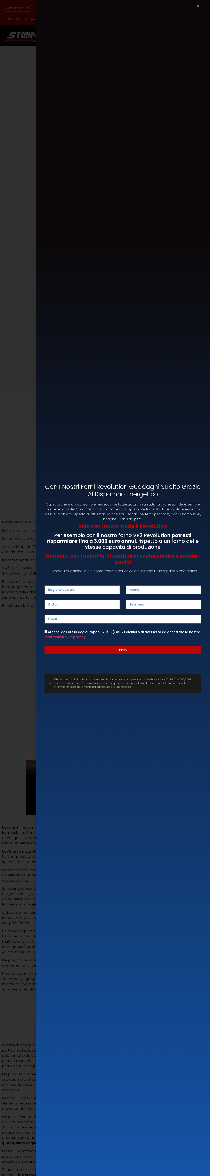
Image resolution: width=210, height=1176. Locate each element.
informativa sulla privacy (65, 637)
